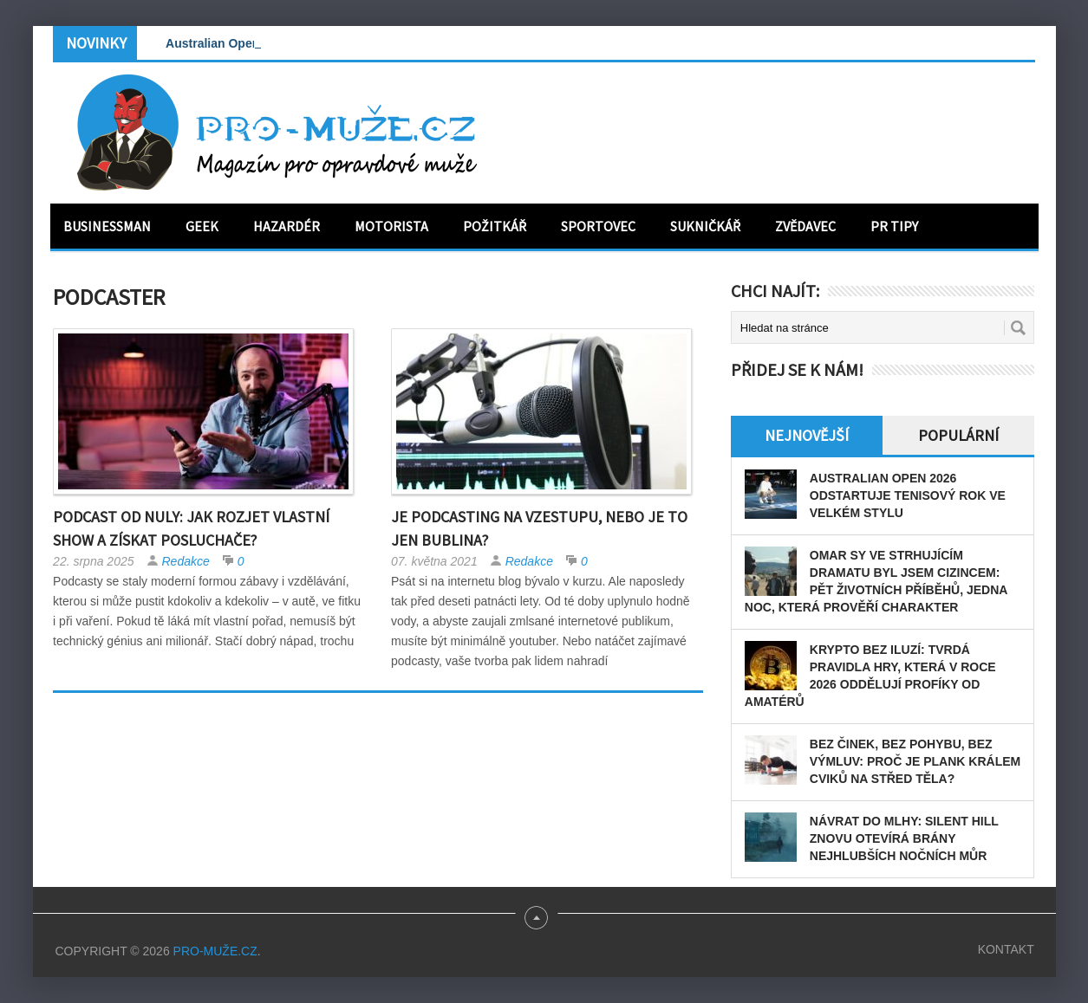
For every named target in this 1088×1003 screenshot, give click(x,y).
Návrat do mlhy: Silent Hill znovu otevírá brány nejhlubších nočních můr (904, 838)
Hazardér (286, 226)
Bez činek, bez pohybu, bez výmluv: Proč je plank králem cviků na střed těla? (915, 761)
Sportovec (598, 226)
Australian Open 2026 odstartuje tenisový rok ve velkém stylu (908, 495)
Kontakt (1006, 949)
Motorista (391, 226)
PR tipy (894, 226)
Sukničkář (705, 226)
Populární (958, 435)
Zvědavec (805, 226)
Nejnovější (807, 435)
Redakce (186, 561)
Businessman (107, 226)
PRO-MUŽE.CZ (215, 951)
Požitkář (494, 226)
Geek (202, 226)
